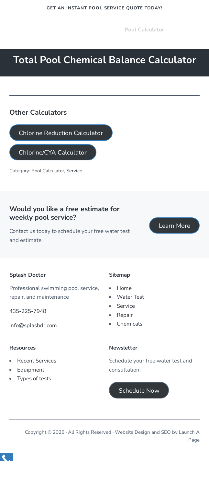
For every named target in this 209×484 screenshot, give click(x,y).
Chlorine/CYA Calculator (53, 152)
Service (74, 170)
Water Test (130, 297)
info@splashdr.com (33, 325)
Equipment (30, 370)
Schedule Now (139, 390)
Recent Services (36, 360)
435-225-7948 (27, 311)
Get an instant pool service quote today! (104, 8)
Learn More (174, 226)
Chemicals (129, 324)
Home (124, 288)
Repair (125, 315)
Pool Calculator (47, 170)
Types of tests (34, 378)
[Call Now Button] (6, 457)
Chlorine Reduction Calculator (61, 133)
